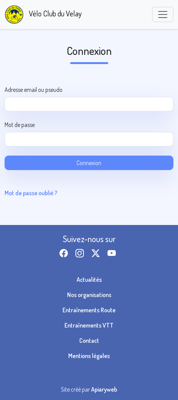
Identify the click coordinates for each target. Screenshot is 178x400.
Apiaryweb (104, 389)
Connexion (89, 163)
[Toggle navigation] (162, 14)
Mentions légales (89, 356)
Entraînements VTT (89, 325)
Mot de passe (20, 125)
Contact (89, 340)
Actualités (89, 279)
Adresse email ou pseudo (34, 89)
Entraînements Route (89, 310)
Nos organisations (89, 295)
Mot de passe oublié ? (31, 193)
